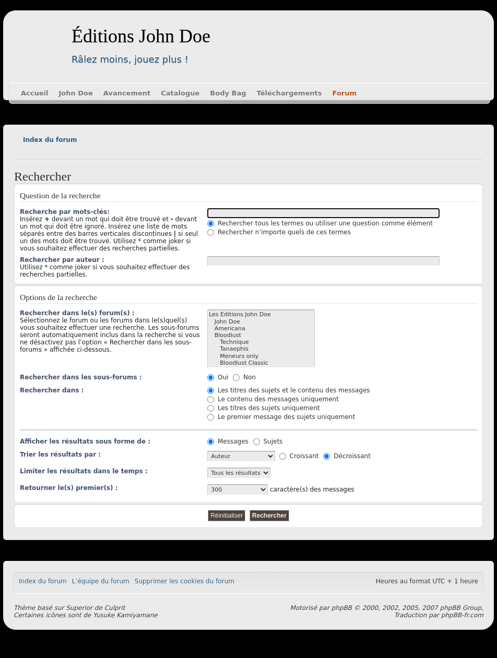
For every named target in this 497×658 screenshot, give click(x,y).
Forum (345, 93)
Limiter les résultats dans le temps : (84, 471)
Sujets (268, 441)
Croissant (299, 456)
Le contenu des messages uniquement (273, 399)
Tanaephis (261, 348)
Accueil (34, 93)
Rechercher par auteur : (62, 260)
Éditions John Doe (141, 36)
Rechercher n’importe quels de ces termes (279, 232)
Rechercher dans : (52, 390)
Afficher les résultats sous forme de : (85, 441)
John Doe (75, 93)
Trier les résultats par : (60, 454)
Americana (261, 328)
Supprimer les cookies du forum (184, 581)
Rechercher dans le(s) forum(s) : (77, 313)
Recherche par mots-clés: (65, 212)
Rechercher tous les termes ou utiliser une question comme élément (320, 223)
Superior (79, 608)
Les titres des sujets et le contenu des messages (288, 390)
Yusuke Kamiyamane (125, 615)
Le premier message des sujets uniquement (281, 417)
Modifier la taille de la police (21, 151)
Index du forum (50, 139)
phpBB (342, 608)
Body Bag (228, 93)
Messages (228, 441)
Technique (261, 342)
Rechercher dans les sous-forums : (81, 377)
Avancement (126, 93)
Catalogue (180, 93)
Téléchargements (289, 93)
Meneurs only (261, 356)
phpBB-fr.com (462, 615)
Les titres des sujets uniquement (263, 408)
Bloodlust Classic (261, 363)
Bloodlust (261, 335)
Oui (217, 377)
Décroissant (347, 456)
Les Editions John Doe (261, 314)
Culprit (114, 608)
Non (244, 377)
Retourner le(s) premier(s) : (69, 488)
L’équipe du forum (100, 581)
